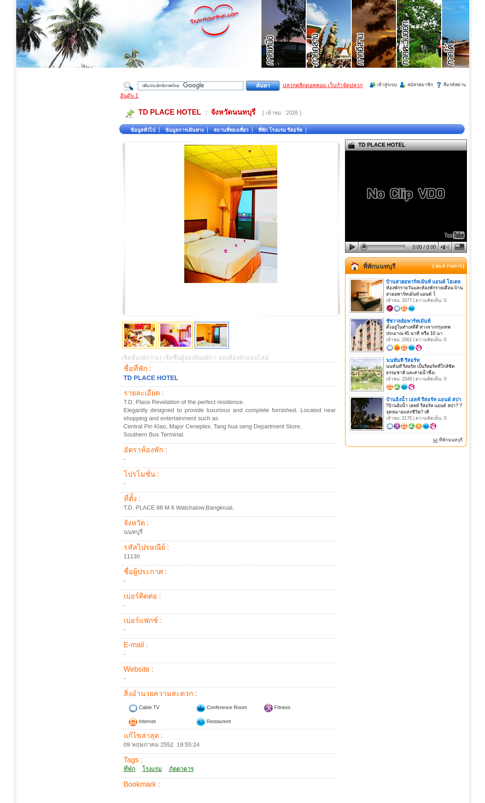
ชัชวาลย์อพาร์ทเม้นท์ (408, 321)
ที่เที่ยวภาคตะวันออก (419, 45)
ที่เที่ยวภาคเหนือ (284, 45)
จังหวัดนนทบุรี (233, 112)
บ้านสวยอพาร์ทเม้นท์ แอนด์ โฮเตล (423, 281)
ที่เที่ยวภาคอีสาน (374, 45)
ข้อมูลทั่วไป (143, 130)
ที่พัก (129, 769)
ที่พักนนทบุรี (379, 266)
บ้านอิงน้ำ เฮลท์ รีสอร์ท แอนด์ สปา (423, 399)
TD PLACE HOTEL (170, 112)
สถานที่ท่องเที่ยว (231, 130)
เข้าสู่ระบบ (387, 84)
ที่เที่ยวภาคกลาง (329, 45)
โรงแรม (152, 769)
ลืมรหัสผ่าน (454, 84)
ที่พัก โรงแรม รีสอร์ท (280, 130)
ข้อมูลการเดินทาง (184, 130)
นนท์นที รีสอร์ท (403, 360)
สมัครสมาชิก (420, 84)
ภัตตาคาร (181, 769)
